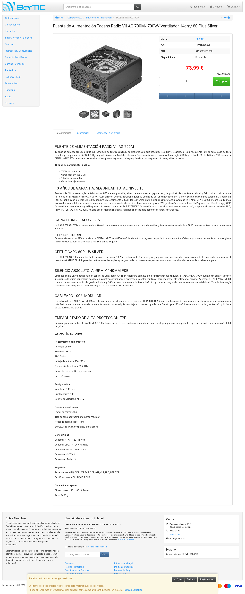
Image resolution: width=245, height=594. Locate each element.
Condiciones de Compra (77, 570)
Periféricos (10, 70)
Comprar (221, 81)
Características (63, 133)
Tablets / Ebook (13, 77)
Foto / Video (11, 83)
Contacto (216, 6)
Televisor (9, 44)
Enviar (104, 554)
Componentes (12, 24)
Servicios (9, 103)
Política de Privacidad (126, 540)
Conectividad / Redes (16, 57)
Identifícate (197, 6)
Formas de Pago (122, 570)
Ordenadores (12, 18)
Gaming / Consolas (15, 64)
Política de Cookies (132, 590)
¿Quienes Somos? (74, 573)
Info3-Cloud (120, 573)
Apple (8, 96)
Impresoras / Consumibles (18, 51)
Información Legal (123, 563)
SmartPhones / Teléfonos (18, 37)
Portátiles (10, 31)
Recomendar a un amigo (107, 133)
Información (83, 133)
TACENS (199, 39)
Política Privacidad (74, 567)
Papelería (10, 90)
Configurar (178, 579)
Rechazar (191, 579)
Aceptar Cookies (207, 579)
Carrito (233, 6)
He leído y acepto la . (87, 546)
